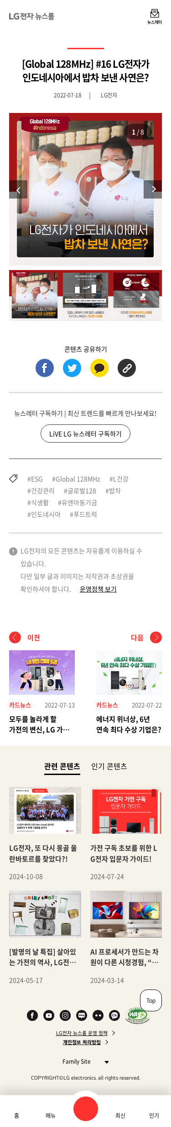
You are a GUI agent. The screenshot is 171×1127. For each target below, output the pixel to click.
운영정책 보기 (98, 588)
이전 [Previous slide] (18, 189)
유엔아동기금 (79, 502)
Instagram (65, 1015)
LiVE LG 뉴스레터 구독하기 (85, 433)
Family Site (83, 1061)
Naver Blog (81, 1015)
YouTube (48, 1015)
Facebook (32, 1015)
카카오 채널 (114, 1015)
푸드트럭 (85, 514)
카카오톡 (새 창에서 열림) (99, 368)
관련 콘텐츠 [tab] (62, 765)
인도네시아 (46, 514)
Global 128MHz (78, 478)
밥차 (115, 490)
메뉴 (51, 1116)
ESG (37, 478)
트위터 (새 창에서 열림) (72, 368)
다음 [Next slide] (153, 189)
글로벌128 (81, 490)
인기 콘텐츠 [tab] (109, 765)
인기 (154, 1116)
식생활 (40, 502)
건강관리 (43, 490)
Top (150, 1000)
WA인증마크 (137, 1015)
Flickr (98, 1015)
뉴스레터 (154, 22)
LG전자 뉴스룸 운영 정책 (82, 1033)
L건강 (121, 478)
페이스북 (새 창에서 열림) (45, 368)
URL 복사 (127, 368)
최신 (120, 1116)
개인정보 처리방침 (82, 1042)
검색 (85, 1108)
